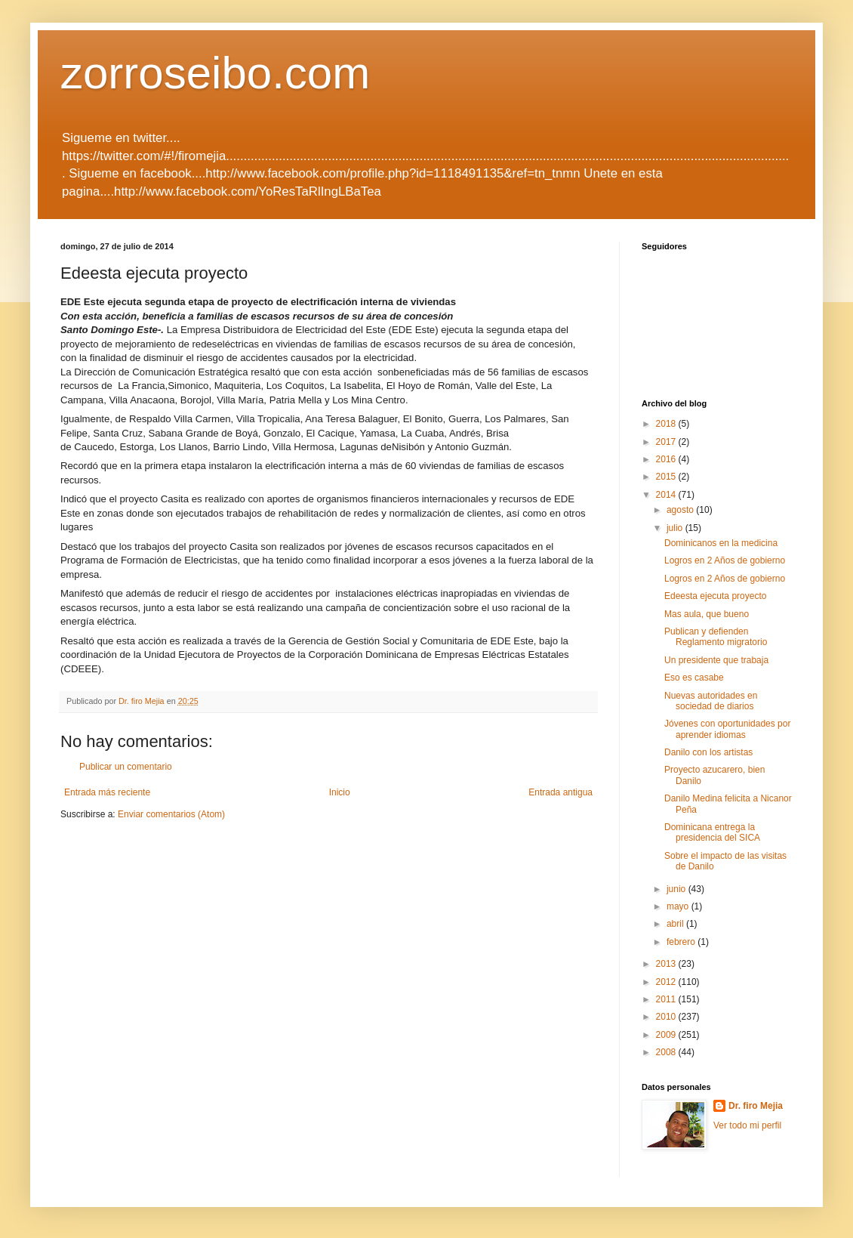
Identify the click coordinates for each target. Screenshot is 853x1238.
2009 (667, 1035)
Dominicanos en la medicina (721, 543)
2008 (667, 1052)
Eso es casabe (694, 677)
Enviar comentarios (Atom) (171, 814)
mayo (679, 906)
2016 (667, 459)
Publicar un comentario (125, 766)
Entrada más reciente (107, 792)
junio (677, 889)
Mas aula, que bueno (706, 614)
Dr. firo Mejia (755, 1106)
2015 (667, 476)
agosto (681, 510)
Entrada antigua (560, 792)
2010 (667, 1016)
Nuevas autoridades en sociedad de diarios (710, 701)
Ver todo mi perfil (747, 1125)
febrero (682, 942)
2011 (667, 999)
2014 (667, 494)
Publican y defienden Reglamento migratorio (715, 636)
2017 (667, 442)
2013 (667, 964)
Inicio (339, 792)
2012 (667, 982)
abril (676, 923)
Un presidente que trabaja (716, 660)
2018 (667, 423)
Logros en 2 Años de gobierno (724, 560)
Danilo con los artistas (708, 752)
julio (676, 528)
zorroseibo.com (215, 73)
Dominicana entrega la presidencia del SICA (712, 832)
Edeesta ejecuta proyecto (715, 596)
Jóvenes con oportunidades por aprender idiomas (727, 728)
